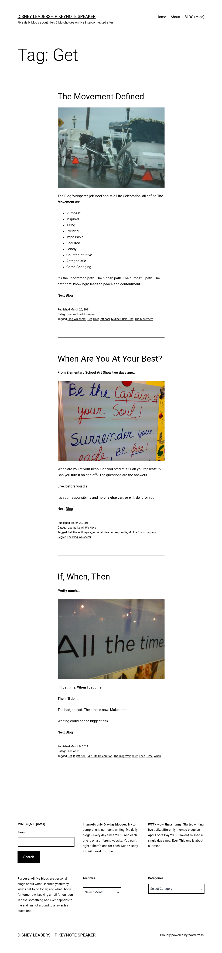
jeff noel (105, 319)
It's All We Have (86, 527)
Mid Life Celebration (99, 756)
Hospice (86, 532)
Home (161, 17)
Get (89, 319)
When (157, 756)
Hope (76, 532)
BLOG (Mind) (194, 17)
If (78, 751)
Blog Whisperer (76, 319)
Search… (24, 832)
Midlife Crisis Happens (142, 532)
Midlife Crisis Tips (122, 319)
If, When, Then (84, 577)
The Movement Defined (101, 96)
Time (149, 756)
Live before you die (115, 532)
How (96, 319)
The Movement (86, 314)
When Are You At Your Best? (110, 359)
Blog (69, 295)
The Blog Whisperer (79, 537)
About (175, 17)
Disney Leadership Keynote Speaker (57, 16)
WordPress (196, 935)
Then (142, 756)
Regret (62, 537)
